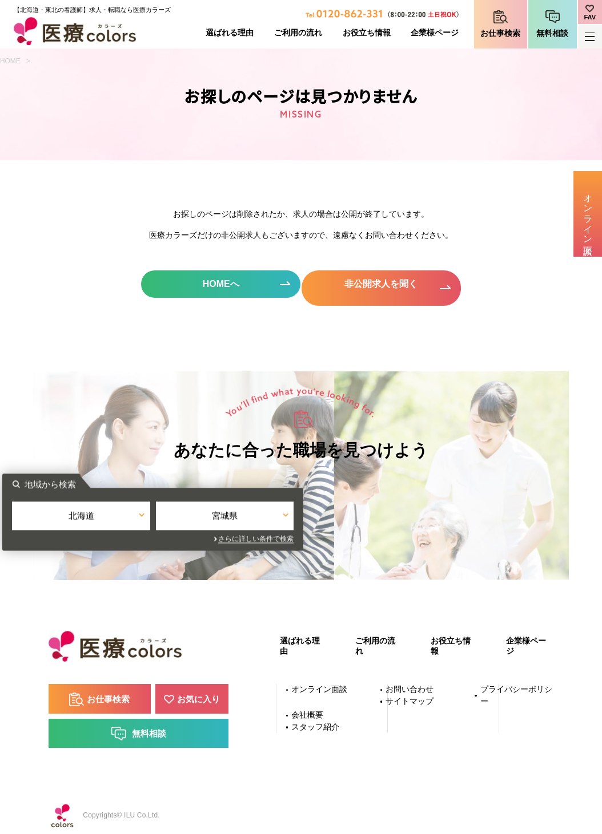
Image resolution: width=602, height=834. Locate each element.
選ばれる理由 (230, 33)
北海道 (229, 515)
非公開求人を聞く (384, 284)
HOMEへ (218, 284)
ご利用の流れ (298, 33)
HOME (10, 61)
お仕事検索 (500, 33)
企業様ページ (435, 33)
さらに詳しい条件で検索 (404, 537)
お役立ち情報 (367, 33)
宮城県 (373, 515)
